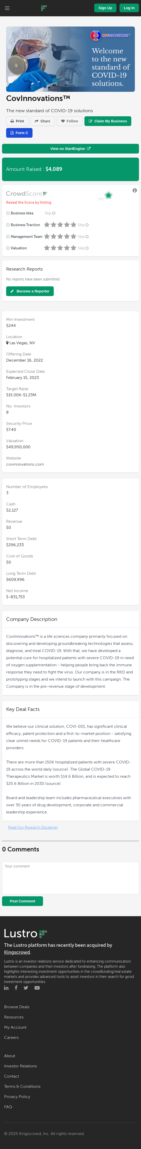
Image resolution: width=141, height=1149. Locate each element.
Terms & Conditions (22, 1086)
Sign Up (105, 8)
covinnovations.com (25, 464)
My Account (15, 1027)
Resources (14, 1017)
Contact (11, 1076)
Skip (50, 213)
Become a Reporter (29, 291)
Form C (19, 133)
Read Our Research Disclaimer (33, 827)
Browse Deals (16, 1007)
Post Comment (22, 901)
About (9, 1056)
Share (42, 121)
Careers (11, 1037)
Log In (129, 8)
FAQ (8, 1107)
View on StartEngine (70, 149)
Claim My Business (108, 121)
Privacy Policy (17, 1096)
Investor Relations (20, 1066)
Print (17, 121)
